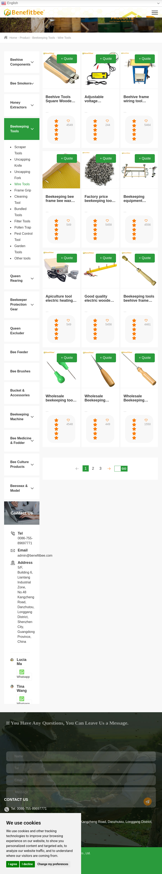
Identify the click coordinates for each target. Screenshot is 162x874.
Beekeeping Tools (43, 37)
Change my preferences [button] (52, 864)
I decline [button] (27, 864)
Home (13, 37)
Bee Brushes (20, 371)
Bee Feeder (19, 352)
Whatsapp (23, 674)
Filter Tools (22, 221)
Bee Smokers (20, 83)
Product (25, 37)
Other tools (22, 258)
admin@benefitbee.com (35, 555)
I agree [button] (12, 864)
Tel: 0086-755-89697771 (29, 808)
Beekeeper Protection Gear (18, 304)
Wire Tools (64, 37)
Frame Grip (22, 190)
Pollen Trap (22, 227)
